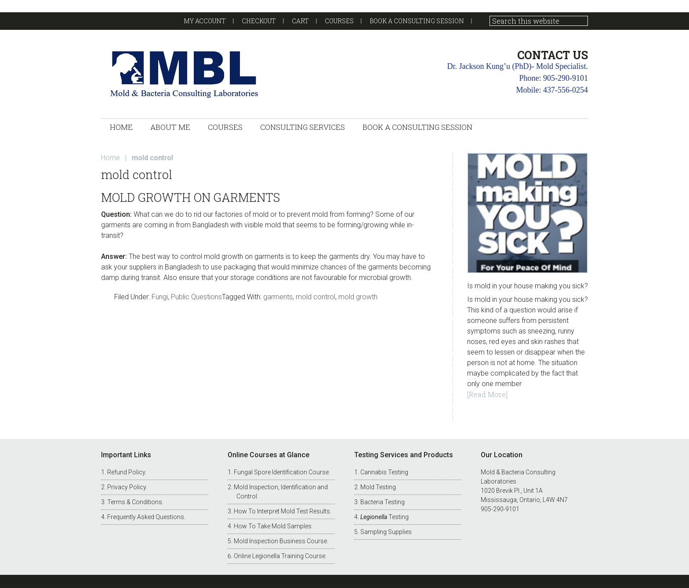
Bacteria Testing (382, 502)
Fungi (160, 297)
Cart (300, 21)
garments (278, 297)
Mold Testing (378, 487)
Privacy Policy (126, 487)
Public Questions (196, 297)
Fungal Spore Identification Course (281, 472)
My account (205, 21)
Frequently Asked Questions (145, 516)
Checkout (259, 21)
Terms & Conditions (134, 502)
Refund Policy (126, 472)
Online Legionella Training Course (279, 555)
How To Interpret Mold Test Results (282, 511)
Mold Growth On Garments (190, 197)
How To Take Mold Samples (273, 526)
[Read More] (487, 394)
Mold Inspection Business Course (280, 541)
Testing (384, 516)
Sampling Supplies (386, 531)
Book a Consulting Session (417, 21)
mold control (315, 297)
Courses (339, 21)
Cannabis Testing (384, 472)
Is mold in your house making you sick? (527, 286)
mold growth (357, 297)
